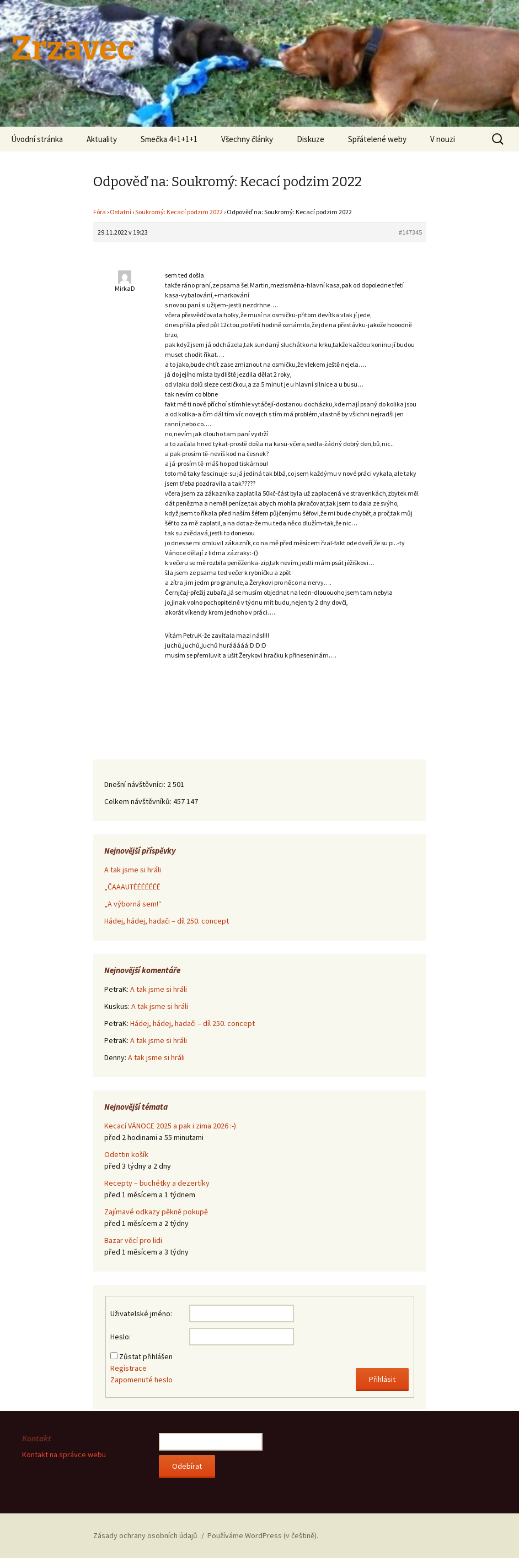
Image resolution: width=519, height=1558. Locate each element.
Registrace (128, 1368)
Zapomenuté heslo (141, 1380)
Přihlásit (382, 1379)
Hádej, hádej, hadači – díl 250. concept (166, 921)
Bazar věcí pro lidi (133, 1240)
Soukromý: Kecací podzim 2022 (179, 212)
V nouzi (442, 139)
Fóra (99, 212)
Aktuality (102, 139)
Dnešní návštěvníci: (135, 784)
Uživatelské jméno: (141, 1313)
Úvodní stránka (37, 139)
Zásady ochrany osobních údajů (145, 1535)
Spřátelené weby (377, 139)
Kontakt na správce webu (64, 1454)
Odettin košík (126, 1154)
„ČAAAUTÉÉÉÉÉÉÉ (132, 887)
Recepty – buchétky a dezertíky (157, 1183)
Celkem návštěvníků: (138, 801)
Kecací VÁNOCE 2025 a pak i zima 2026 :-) (170, 1126)
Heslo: (120, 1337)
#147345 (410, 232)
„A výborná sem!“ (133, 904)
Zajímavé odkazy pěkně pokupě (156, 1212)
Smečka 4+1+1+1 (169, 139)
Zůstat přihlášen (146, 1356)
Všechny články (247, 139)
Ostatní (120, 212)
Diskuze (310, 139)
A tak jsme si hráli (132, 870)
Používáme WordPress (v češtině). (262, 1535)
